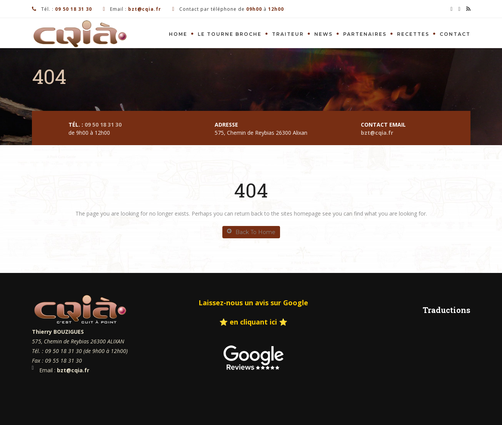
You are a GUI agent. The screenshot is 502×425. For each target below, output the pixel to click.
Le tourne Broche (230, 34)
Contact (455, 34)
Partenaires (365, 34)
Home (178, 34)
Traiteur (288, 34)
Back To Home (251, 232)
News (323, 34)
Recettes (413, 34)
